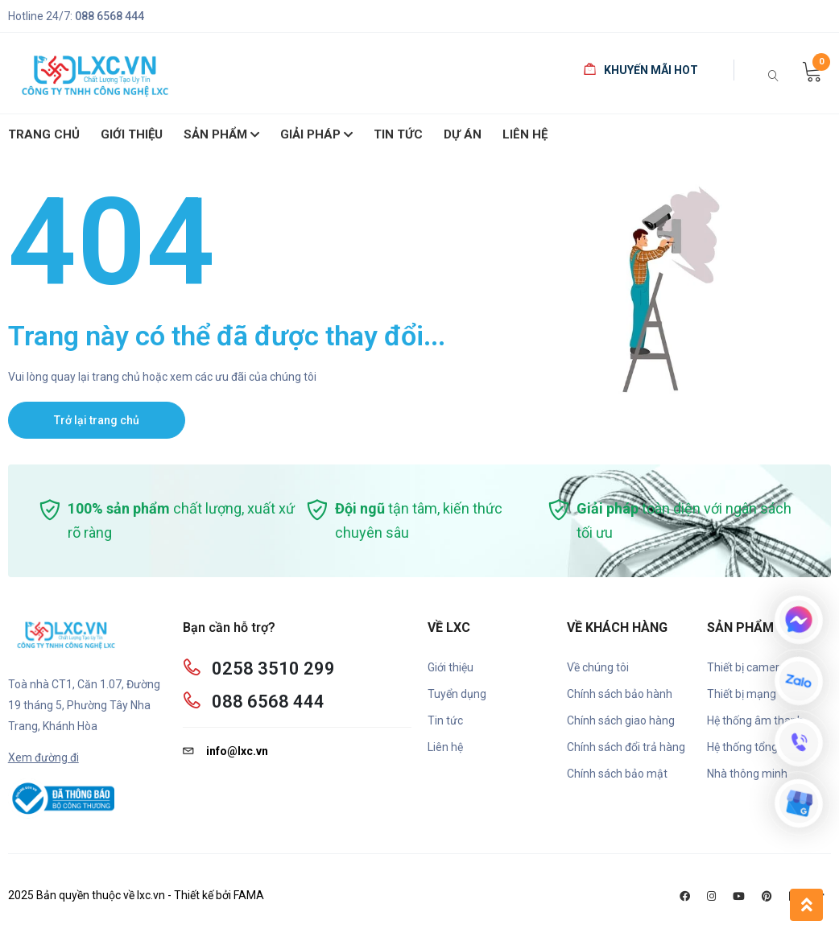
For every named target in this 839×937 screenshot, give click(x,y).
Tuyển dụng (457, 693)
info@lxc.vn (225, 751)
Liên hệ (525, 134)
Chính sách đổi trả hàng (626, 747)
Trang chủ (44, 134)
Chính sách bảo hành (619, 693)
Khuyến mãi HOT (641, 70)
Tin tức (445, 720)
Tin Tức (398, 134)
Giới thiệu (450, 667)
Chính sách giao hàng (621, 720)
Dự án (462, 134)
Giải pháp (316, 136)
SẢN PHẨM (221, 136)
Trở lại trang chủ (96, 420)
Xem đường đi (43, 757)
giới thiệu (132, 134)
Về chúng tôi (598, 667)
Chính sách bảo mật (617, 773)
